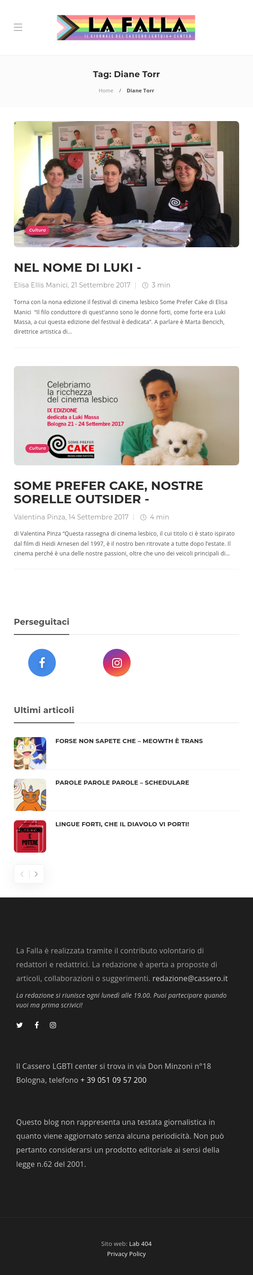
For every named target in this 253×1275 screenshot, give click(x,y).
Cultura (37, 229)
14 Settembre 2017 (99, 517)
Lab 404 (140, 1243)
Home (106, 90)
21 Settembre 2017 (101, 285)
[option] (126, 795)
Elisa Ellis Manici (41, 285)
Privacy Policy (126, 1254)
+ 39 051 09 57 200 (113, 1080)
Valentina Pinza (40, 517)
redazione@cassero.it (190, 978)
